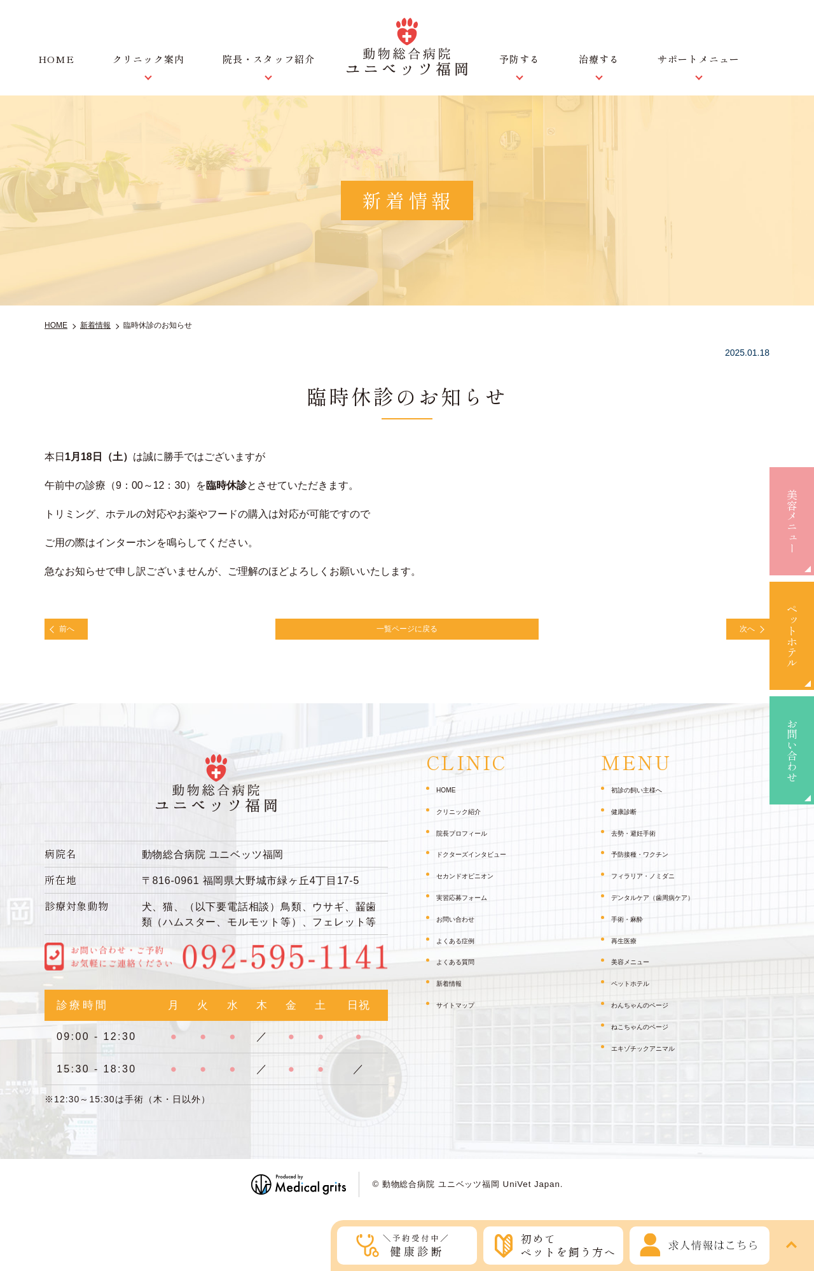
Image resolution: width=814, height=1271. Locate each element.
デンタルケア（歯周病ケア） (669, 904)
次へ (739, 632)
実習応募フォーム (471, 904)
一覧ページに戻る (407, 632)
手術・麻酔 (633, 926)
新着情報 (454, 990)
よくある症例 (463, 948)
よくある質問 (463, 969)
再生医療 (629, 948)
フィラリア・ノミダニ (655, 883)
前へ (75, 632)
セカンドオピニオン (476, 883)
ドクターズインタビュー (485, 862)
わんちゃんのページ (651, 1012)
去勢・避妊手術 (642, 840)
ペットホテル (792, 635)
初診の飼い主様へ (646, 797)
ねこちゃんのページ (651, 1034)
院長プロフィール (471, 840)
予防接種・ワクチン (651, 862)
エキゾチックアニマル (655, 1055)
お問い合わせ (792, 750)
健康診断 (629, 818)
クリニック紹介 (467, 818)
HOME (56, 59)
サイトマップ (463, 1012)
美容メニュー (792, 521)
